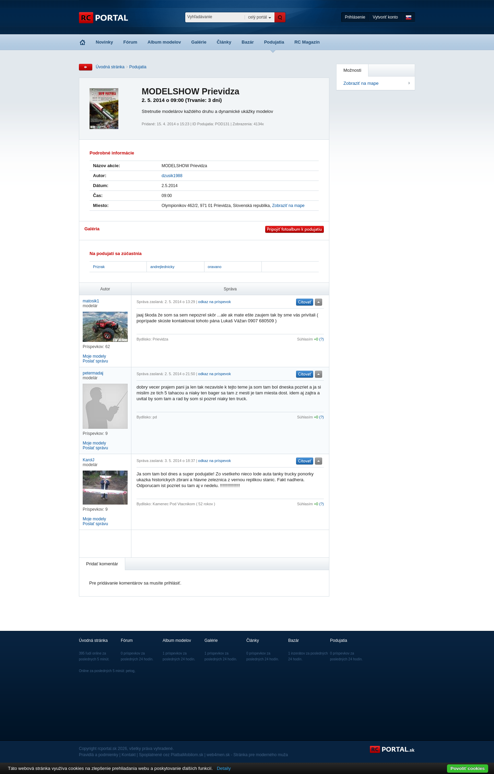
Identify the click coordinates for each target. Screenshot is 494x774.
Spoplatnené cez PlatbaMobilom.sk (171, 754)
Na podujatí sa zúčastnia (116, 253)
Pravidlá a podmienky (98, 754)
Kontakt (129, 754)
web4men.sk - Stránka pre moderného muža (247, 754)
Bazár (248, 42)
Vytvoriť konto (385, 17)
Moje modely (94, 356)
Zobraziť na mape (360, 83)
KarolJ (88, 460)
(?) (321, 339)
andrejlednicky (162, 267)
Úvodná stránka (110, 67)
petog (130, 671)
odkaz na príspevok (214, 302)
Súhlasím (305, 339)
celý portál (257, 17)
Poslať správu (95, 361)
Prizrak (99, 267)
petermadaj (93, 373)
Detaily (224, 768)
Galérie (199, 42)
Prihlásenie (355, 17)
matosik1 (91, 301)
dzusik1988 (172, 175)
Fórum (130, 42)
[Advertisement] (217, 543)
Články (224, 42)
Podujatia (274, 42)
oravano (215, 267)
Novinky (104, 42)
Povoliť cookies (467, 768)
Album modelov (164, 42)
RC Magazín (307, 42)
